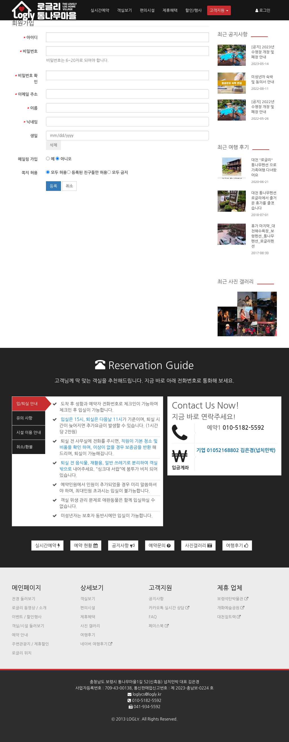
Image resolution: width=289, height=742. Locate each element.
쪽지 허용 (30, 173)
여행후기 (237, 545)
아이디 (30, 38)
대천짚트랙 (229, 617)
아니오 (63, 159)
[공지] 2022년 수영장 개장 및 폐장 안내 (262, 107)
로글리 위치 (22, 653)
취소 (69, 186)
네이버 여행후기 (96, 644)
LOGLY (133, 719)
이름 (32, 108)
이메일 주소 (26, 94)
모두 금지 (117, 172)
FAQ (153, 617)
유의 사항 (24, 418)
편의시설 (147, 10)
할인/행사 (193, 10)
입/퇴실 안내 (27, 404)
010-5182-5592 (243, 428)
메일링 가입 (28, 159)
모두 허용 (56, 172)
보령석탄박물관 (232, 599)
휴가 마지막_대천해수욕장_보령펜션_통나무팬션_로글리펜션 (263, 236)
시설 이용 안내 (28, 433)
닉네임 (30, 122)
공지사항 (123, 545)
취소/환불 (24, 447)
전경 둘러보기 (23, 599)
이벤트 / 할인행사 (26, 617)
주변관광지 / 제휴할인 (30, 644)
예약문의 (160, 545)
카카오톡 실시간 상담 (169, 608)
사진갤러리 (198, 545)
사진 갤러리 (90, 626)
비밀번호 (28, 51)
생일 (34, 136)
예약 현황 (86, 545)
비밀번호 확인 (26, 79)
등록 (53, 186)
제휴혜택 (170, 10)
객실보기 (124, 10)
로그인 (262, 10)
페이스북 (159, 626)
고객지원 (219, 10)
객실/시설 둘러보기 (28, 626)
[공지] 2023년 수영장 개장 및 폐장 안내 (262, 52)
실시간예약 (100, 10)
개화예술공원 (231, 608)
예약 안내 (20, 635)
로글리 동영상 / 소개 (29, 608)
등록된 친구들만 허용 (87, 172)
